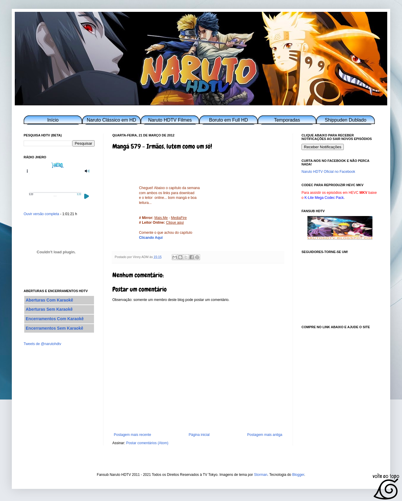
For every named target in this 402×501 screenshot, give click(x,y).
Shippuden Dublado (346, 120)
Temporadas (287, 120)
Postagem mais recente (132, 435)
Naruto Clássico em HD (111, 120)
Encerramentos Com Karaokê (55, 318)
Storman (260, 475)
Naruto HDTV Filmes (170, 120)
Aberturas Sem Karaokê (49, 309)
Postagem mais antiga (264, 435)
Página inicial (199, 435)
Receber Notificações (322, 147)
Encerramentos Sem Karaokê (54, 328)
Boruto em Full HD (228, 120)
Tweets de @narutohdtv (42, 344)
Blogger (298, 475)
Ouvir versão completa (41, 214)
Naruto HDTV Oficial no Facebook (328, 172)
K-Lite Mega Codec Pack (324, 198)
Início (53, 120)
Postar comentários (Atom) (147, 443)
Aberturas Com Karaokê (49, 300)
